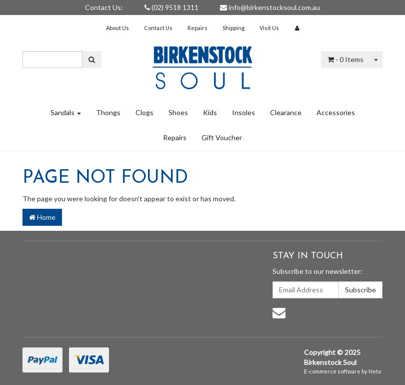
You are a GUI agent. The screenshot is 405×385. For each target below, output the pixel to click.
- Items (346, 59)
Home (42, 217)
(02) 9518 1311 (171, 7)
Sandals (65, 112)
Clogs (145, 112)
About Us (117, 28)
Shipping (233, 28)
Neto (374, 371)
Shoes (178, 112)
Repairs (198, 28)
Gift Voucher (222, 137)
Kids (210, 112)
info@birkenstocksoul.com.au (270, 7)
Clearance (286, 112)
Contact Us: (104, 7)
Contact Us (158, 28)
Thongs (108, 112)
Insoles (243, 112)
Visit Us (269, 28)
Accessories (335, 112)
